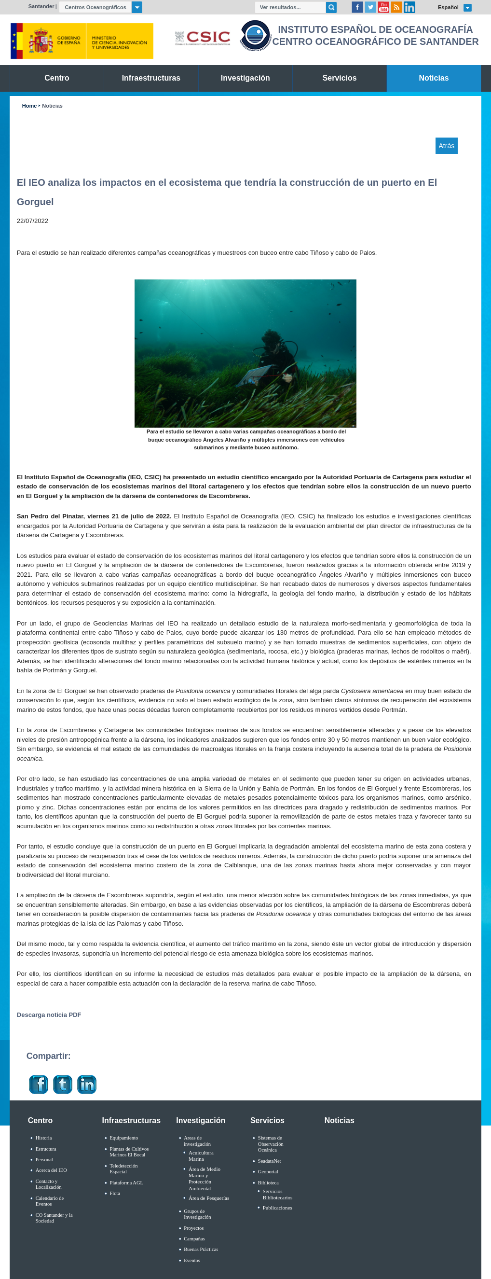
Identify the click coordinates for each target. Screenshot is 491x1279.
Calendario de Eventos (50, 1201)
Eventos (192, 1260)
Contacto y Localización (49, 1184)
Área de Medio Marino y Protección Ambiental (204, 1178)
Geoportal (268, 1171)
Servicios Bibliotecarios (278, 1194)
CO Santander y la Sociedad (54, 1218)
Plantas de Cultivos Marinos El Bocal (129, 1152)
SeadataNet (269, 1161)
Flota (114, 1193)
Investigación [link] (245, 78)
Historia (44, 1137)
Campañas (194, 1238)
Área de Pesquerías (209, 1198)
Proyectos (194, 1228)
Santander (41, 6)
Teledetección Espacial (123, 1169)
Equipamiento (123, 1137)
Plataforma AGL (126, 1182)
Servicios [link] (340, 78)
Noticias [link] (434, 78)
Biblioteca (268, 1182)
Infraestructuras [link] (151, 78)
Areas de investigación (197, 1141)
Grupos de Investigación (197, 1214)
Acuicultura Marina (201, 1156)
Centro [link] (56, 78)
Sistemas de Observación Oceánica (271, 1144)
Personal (44, 1159)
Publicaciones (277, 1207)
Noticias (52, 106)
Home (29, 106)
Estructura (46, 1149)
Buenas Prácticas (201, 1249)
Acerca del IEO (51, 1170)
